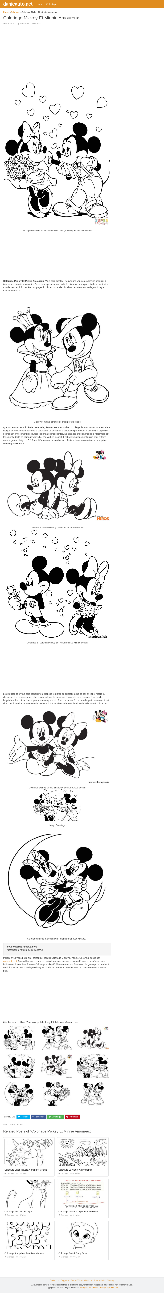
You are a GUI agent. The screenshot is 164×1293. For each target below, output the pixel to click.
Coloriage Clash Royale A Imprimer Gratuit (25, 1170)
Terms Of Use (76, 1280)
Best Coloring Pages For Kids (105, 1287)
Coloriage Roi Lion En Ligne (18, 1211)
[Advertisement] (57, 50)
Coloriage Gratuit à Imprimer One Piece (78, 1211)
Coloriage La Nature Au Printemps (75, 1170)
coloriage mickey (15, 1125)
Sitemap (110, 1280)
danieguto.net (18, 4)
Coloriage (51, 4)
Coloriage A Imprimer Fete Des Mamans (24, 1253)
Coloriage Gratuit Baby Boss (72, 1253)
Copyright (65, 1280)
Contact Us (54, 1280)
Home (40, 4)
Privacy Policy (100, 1280)
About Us (88, 1280)
